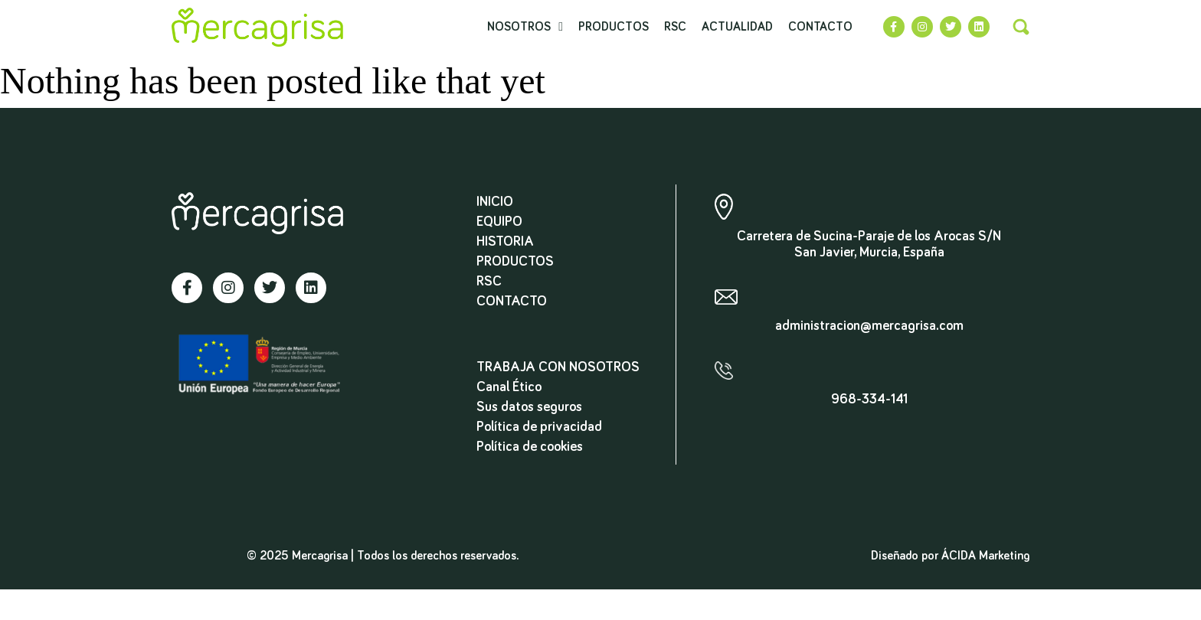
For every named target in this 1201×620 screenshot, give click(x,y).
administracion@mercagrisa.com (869, 326)
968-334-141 (869, 399)
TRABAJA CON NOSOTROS (558, 367)
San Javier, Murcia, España (869, 252)
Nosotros (525, 27)
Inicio (494, 202)
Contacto (820, 27)
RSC (675, 27)
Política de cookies (529, 447)
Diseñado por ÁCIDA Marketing (950, 556)
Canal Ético (509, 387)
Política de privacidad (539, 427)
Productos (613, 27)
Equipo (499, 222)
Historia (505, 242)
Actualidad (737, 27)
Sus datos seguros (529, 407)
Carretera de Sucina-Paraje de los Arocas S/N (869, 236)
